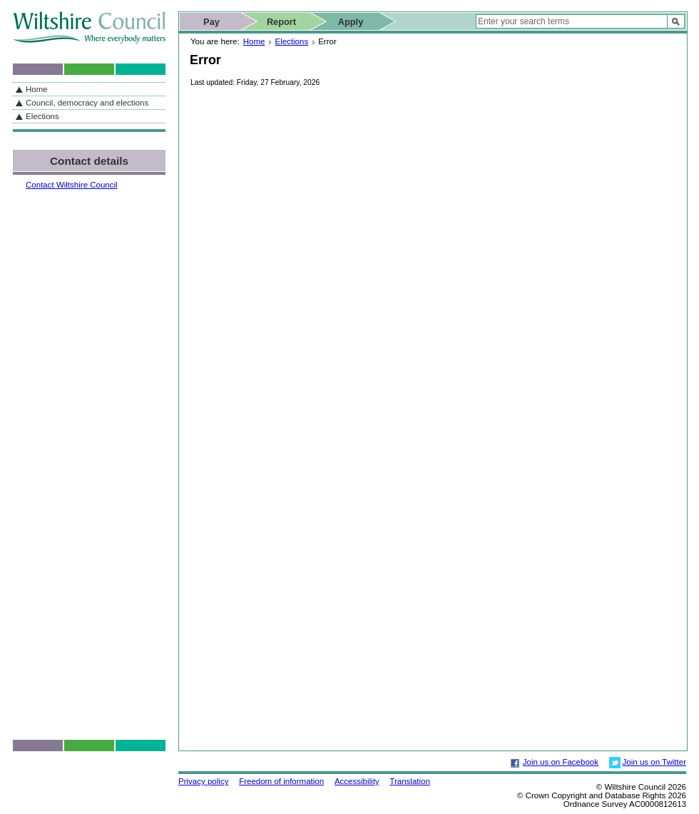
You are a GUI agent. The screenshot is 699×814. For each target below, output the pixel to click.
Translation (409, 781)
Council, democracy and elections (87, 102)
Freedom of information (281, 781)
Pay (211, 21)
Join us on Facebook (560, 762)
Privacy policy (203, 781)
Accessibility (357, 781)
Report (281, 21)
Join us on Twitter (654, 762)
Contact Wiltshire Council (72, 184)
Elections (291, 41)
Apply (351, 21)
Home (254, 41)
